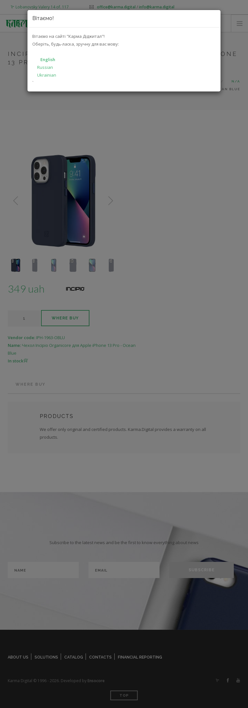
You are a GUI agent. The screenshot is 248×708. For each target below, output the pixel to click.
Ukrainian (46, 75)
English (47, 59)
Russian (45, 67)
